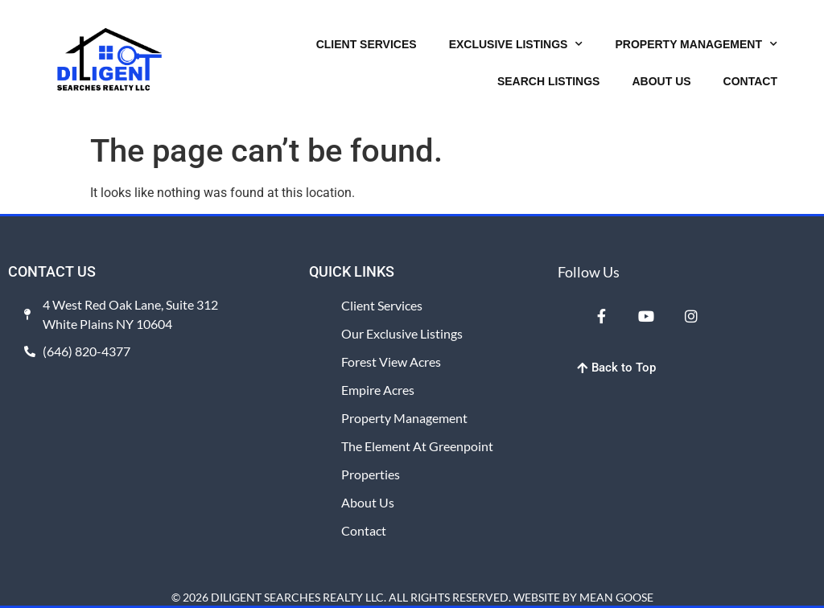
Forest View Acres (391, 361)
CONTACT (750, 81)
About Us (367, 502)
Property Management (404, 417)
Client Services (381, 305)
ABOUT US (661, 81)
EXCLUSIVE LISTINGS (516, 44)
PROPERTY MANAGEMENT (696, 44)
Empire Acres (377, 389)
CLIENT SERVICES (366, 44)
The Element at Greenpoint (417, 446)
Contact (363, 530)
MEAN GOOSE (616, 597)
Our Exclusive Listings (402, 333)
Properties (370, 474)
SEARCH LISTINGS (548, 81)
